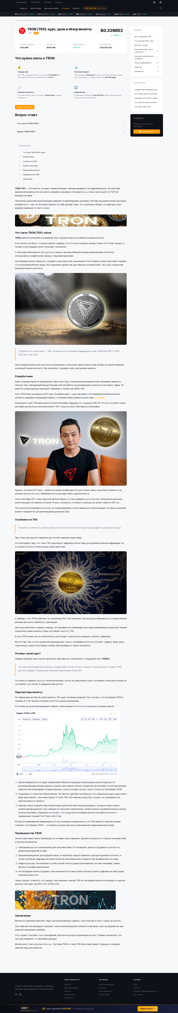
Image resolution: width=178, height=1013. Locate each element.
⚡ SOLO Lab (96, 8)
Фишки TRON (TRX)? (26, 132)
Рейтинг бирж (35, 8)
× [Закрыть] (174, 1004)
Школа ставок (104, 994)
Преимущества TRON (29, 175)
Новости (23, 8)
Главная (18, 20)
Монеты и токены (147, 45)
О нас (135, 984)
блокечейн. (99, 398)
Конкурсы (47, 2)
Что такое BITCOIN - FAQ (147, 41)
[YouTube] (154, 2)
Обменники (68, 998)
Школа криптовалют (106, 984)
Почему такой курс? (28, 166)
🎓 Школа (65, 8)
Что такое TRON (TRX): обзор (32, 152)
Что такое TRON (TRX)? (28, 123)
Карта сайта (138, 994)
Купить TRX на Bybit (24, 107)
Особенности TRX (28, 161)
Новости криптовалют (147, 63)
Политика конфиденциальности (145, 991)
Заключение (25, 179)
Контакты (59, 2)
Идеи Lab (147, 67)
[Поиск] (161, 8)
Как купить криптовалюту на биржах (147, 57)
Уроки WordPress (105, 991)
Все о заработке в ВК (147, 36)
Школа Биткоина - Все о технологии (147, 50)
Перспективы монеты (29, 170)
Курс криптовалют (51, 8)
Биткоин (77, 8)
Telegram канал (146, 131)
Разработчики (26, 157)
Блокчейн (102, 988)
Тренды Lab (147, 71)
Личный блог (35, 2)
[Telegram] (160, 2)
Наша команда (21, 2)
